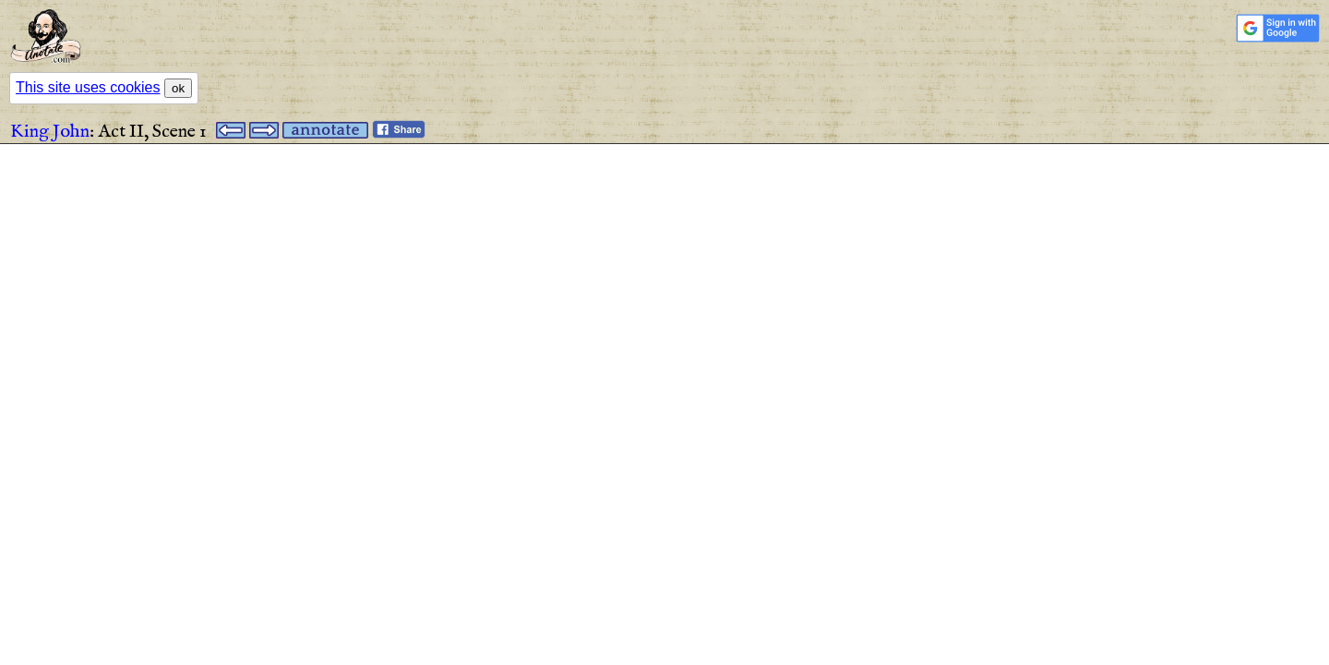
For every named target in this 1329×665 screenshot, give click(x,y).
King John (50, 131)
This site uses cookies (88, 87)
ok (178, 88)
